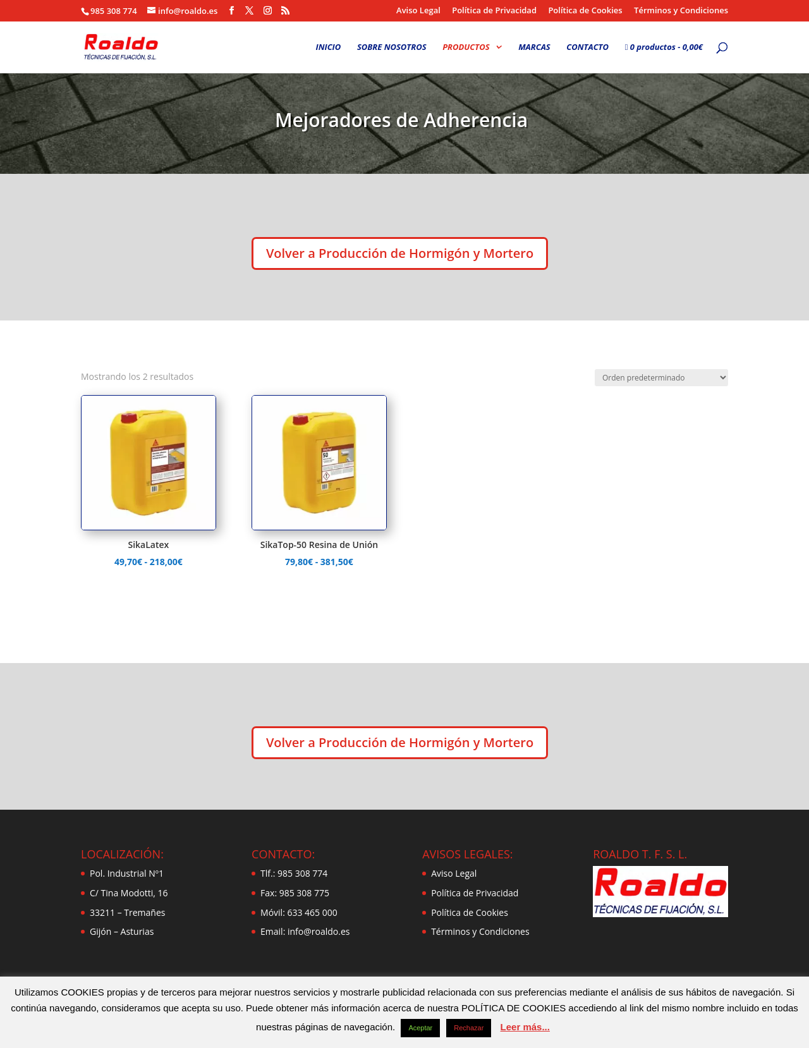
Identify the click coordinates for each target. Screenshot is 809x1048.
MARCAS (534, 47)
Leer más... (525, 1026)
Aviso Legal (418, 11)
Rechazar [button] (469, 1028)
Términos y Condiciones (681, 11)
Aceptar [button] (420, 1028)
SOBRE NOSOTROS (392, 47)
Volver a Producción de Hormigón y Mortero (399, 253)
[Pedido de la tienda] (661, 377)
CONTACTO (587, 47)
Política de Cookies (585, 11)
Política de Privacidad (494, 11)
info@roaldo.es (317, 931)
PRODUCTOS (465, 47)
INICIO (328, 47)
